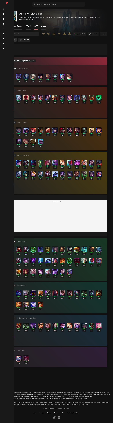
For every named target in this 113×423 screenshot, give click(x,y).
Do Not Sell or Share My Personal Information (15, 398)
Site (63, 413)
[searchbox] (26, 34)
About (34, 413)
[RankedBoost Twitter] (54, 417)
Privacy (56, 413)
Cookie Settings (46, 396)
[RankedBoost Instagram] (59, 417)
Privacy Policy (26, 396)
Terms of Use (37, 396)
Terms (49, 413)
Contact (42, 413)
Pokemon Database (73, 413)
